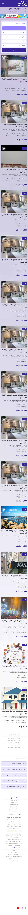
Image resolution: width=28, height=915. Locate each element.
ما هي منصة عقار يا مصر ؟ (14, 764)
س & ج (25, 891)
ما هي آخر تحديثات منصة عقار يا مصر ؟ (14, 787)
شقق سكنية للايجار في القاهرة (14, 819)
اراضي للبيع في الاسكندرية (14, 845)
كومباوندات (24, 886)
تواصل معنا (11, 891)
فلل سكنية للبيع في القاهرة (14, 821)
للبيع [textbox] (23, 28)
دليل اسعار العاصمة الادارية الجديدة (14, 856)
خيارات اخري (14, 45)
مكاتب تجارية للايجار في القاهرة (14, 826)
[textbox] (14, 32)
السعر (14, 41)
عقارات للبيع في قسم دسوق (14, 740)
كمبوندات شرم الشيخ (14, 810)
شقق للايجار (14, 852)
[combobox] (14, 28)
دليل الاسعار (11, 886)
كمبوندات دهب (14, 811)
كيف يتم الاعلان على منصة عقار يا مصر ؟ (14, 769)
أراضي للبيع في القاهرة (14, 828)
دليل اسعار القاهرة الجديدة (14, 854)
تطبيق (14, 50)
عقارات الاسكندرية (14, 804)
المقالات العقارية (22, 888)
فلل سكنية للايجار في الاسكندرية (14, 839)
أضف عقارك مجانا (9, 883)
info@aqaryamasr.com (15, 901)
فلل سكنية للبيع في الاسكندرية (14, 837)
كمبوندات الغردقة (14, 808)
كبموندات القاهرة (14, 806)
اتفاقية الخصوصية (22, 893)
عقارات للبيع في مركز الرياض (14, 747)
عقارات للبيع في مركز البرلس (14, 742)
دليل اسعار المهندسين (14, 858)
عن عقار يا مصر (10, 888)
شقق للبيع (14, 850)
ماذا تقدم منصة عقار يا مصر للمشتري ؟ (14, 775)
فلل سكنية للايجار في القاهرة (14, 823)
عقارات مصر (14, 800)
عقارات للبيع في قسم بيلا (14, 738)
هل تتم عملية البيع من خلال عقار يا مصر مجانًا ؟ (14, 782)
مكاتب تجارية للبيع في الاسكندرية (13, 841)
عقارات (25, 883)
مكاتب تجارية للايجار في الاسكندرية (14, 843)
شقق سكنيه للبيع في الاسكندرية (14, 834)
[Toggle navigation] (3, 3)
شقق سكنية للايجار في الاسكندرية (14, 836)
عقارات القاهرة (14, 802)
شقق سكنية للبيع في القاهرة (14, 817)
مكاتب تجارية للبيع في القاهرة (14, 824)
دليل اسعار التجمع (14, 862)
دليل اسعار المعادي (14, 860)
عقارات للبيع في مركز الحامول (14, 745)
